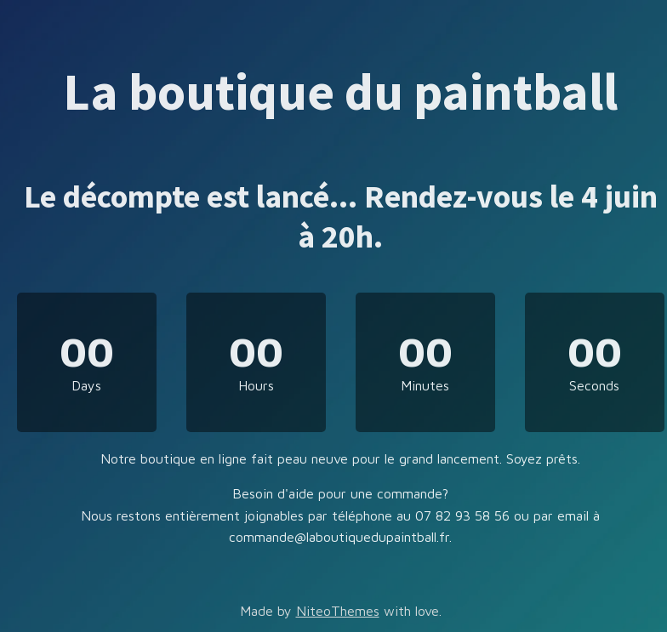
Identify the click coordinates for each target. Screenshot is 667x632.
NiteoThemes (337, 610)
